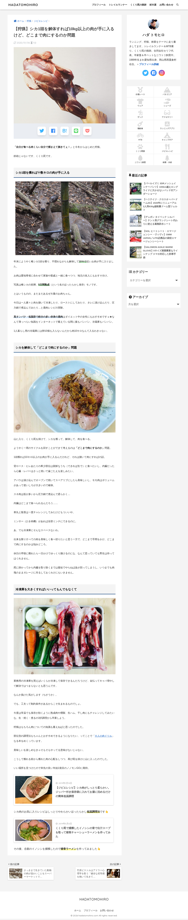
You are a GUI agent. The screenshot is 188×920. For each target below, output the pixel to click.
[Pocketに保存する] (87, 131)
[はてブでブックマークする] (64, 131)
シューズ (167, 103)
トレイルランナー (118, 4)
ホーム (77, 911)
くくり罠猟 (140, 148)
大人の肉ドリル (103, 736)
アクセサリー (167, 114)
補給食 (140, 125)
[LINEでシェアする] (76, 131)
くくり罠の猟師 (138, 4)
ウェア (140, 103)
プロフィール (99, 4)
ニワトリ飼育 (140, 159)
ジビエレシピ (167, 148)
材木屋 (152, 4)
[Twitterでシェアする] (42, 131)
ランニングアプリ (167, 125)
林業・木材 (167, 159)
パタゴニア (167, 91)
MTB (140, 137)
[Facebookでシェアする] (53, 131)
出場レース (140, 91)
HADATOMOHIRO (24, 4)
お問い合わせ (166, 4)
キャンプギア (167, 137)
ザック (140, 114)
